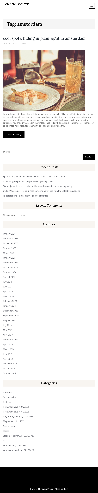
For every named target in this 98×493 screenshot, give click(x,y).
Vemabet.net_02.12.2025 (14, 445)
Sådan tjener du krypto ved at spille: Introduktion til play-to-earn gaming (37, 186)
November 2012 (10, 368)
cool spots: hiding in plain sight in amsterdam (44, 38)
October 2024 (9, 272)
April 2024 (8, 291)
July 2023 (7, 325)
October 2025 (9, 248)
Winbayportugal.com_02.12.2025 (18, 450)
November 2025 (10, 243)
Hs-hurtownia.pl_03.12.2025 (16, 411)
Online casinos (10, 426)
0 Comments (23, 43)
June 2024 (8, 286)
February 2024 (10, 301)
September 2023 (11, 315)
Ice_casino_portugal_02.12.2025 (18, 416)
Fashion (7, 402)
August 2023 (9, 320)
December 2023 (10, 310)
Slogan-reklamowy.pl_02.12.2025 (18, 435)
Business (7, 392)
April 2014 (8, 344)
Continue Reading (14, 134)
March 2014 (8, 349)
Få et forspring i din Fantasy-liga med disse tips (25, 195)
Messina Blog (61, 489)
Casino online (9, 397)
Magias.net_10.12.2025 (13, 421)
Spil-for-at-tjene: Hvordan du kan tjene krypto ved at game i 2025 (34, 176)
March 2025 (8, 253)
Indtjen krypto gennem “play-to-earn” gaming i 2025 (28, 181)
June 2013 (8, 354)
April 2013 (8, 359)
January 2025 (9, 257)
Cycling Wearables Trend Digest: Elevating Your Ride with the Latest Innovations (41, 191)
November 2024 (10, 267)
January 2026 (9, 233)
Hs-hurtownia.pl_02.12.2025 (16, 406)
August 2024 (9, 277)
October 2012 (9, 373)
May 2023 (7, 330)
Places (6, 431)
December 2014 (10, 339)
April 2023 (8, 334)
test (5, 440)
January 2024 (9, 305)
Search (6, 151)
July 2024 (7, 281)
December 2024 (10, 262)
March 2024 (8, 296)
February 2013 (10, 363)
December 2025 (10, 238)
